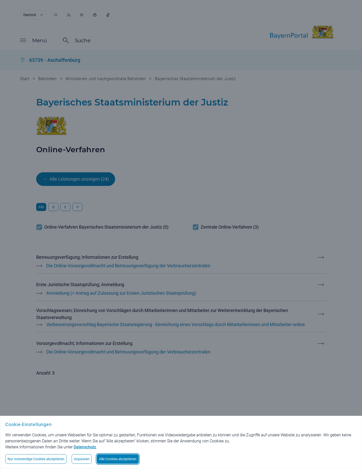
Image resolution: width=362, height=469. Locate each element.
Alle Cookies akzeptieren (118, 459)
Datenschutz (85, 447)
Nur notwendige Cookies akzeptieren (36, 459)
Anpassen (81, 459)
